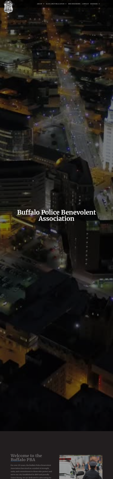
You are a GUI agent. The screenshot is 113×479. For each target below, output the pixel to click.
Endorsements (74, 4)
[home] (8, 7)
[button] (41, 3)
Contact (85, 4)
